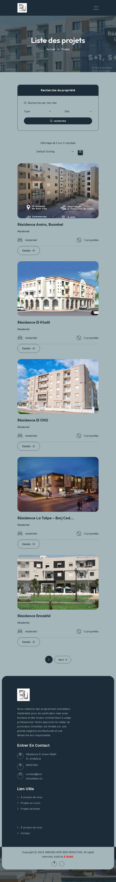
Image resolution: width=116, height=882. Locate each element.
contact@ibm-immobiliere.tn (34, 776)
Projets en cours (30, 803)
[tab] (80, 152)
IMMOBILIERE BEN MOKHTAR (63, 852)
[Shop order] (53, 151)
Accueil (50, 49)
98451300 (32, 765)
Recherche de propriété (58, 90)
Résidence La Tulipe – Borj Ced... (45, 518)
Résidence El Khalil (33, 322)
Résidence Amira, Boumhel (40, 224)
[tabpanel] (58, 108)
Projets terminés (30, 808)
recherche (58, 120)
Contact (25, 833)
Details (26, 250)
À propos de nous (31, 797)
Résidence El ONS (32, 420)
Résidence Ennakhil (34, 615)
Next (62, 659)
